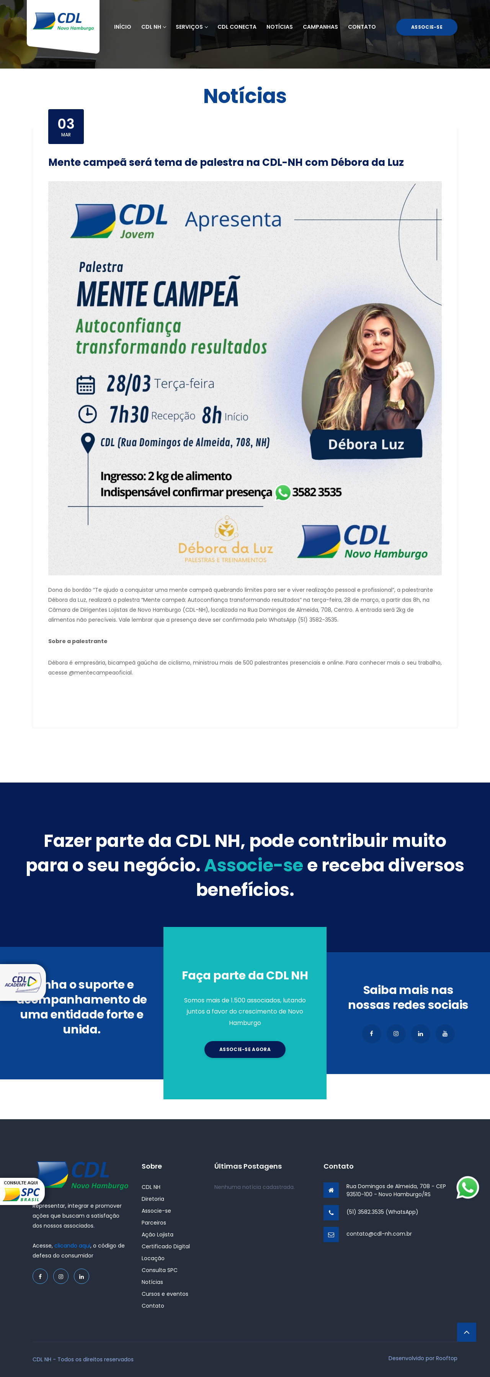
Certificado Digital (166, 1246)
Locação (153, 1258)
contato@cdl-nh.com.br (379, 1234)
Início (122, 27)
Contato (362, 27)
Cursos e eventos (165, 1294)
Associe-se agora (245, 1049)
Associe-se (427, 27)
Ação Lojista (157, 1234)
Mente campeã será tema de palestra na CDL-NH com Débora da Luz (226, 162)
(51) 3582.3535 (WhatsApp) (382, 1212)
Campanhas (320, 27)
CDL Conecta (236, 27)
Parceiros (154, 1222)
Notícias (279, 27)
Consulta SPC (160, 1270)
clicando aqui (72, 1245)
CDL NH (153, 27)
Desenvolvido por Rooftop (423, 1358)
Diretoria (153, 1199)
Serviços (191, 27)
